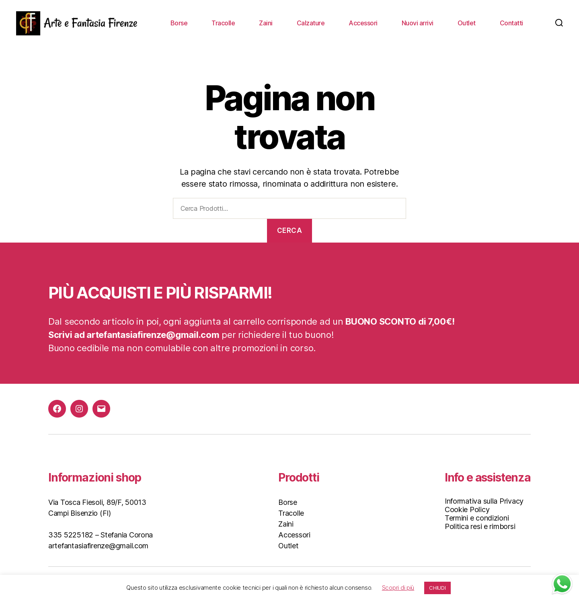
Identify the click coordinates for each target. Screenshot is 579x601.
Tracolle (223, 23)
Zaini (266, 23)
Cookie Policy (467, 509)
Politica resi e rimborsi (480, 526)
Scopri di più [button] (398, 587)
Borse (179, 23)
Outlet (467, 23)
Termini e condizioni (477, 518)
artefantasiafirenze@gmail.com (98, 545)
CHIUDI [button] (437, 588)
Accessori (363, 23)
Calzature (311, 23)
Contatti (511, 23)
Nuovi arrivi (417, 23)
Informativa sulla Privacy (484, 501)
